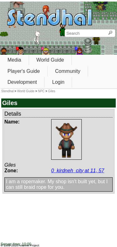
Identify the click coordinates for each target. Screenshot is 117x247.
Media (14, 60)
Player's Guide (23, 71)
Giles (51, 91)
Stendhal (7, 91)
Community (67, 71)
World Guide (50, 60)
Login (58, 82)
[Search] (110, 33)
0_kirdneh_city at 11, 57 (77, 170)
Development (22, 82)
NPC (41, 91)
